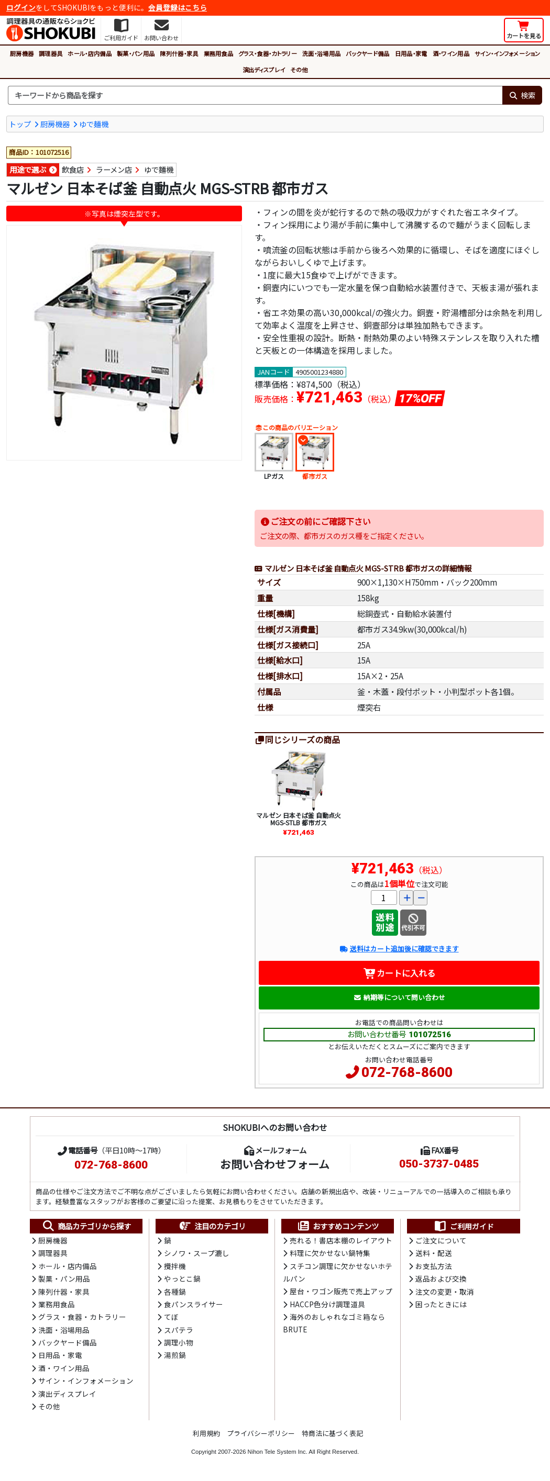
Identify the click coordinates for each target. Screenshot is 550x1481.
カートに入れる (399, 973)
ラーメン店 (114, 169)
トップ (20, 123)
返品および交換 (441, 1278)
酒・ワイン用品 (451, 53)
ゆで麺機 (93, 123)
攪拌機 (175, 1266)
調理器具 (50, 53)
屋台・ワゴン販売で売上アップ (341, 1291)
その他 (298, 69)
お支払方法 (433, 1266)
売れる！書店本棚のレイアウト (341, 1240)
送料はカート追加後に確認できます (398, 948)
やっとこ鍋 (182, 1278)
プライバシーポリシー (261, 1433)
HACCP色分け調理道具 (327, 1304)
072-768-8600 (407, 1072)
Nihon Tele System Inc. (277, 1452)
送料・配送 (433, 1253)
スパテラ (178, 1330)
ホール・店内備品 (90, 53)
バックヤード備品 (368, 53)
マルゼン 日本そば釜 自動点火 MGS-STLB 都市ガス (298, 819)
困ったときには (441, 1304)
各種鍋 (175, 1291)
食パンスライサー (193, 1304)
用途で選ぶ (27, 169)
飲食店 (73, 169)
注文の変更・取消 (444, 1291)
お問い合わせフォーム (274, 1164)
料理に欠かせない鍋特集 (330, 1253)
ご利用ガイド (464, 1226)
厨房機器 (22, 53)
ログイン (21, 7)
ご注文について (441, 1240)
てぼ (171, 1316)
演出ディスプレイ (264, 69)
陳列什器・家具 (179, 53)
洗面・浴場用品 (321, 53)
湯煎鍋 (175, 1355)
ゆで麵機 (158, 169)
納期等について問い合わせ (399, 997)
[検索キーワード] (255, 95)
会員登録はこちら (177, 7)
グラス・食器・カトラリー (267, 53)
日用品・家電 (411, 53)
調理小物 (178, 1342)
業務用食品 (219, 53)
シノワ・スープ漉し (196, 1253)
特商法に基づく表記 (332, 1433)
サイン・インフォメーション (507, 53)
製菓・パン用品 (136, 53)
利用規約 (206, 1433)
